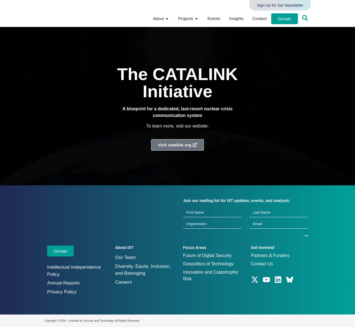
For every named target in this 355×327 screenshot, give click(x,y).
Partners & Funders (270, 255)
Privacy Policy (62, 291)
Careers (123, 282)
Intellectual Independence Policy (74, 270)
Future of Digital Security (207, 255)
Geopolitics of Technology (208, 263)
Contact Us (262, 263)
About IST (124, 247)
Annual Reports (63, 283)
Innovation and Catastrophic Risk (210, 275)
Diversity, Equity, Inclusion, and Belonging (143, 270)
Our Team (125, 257)
